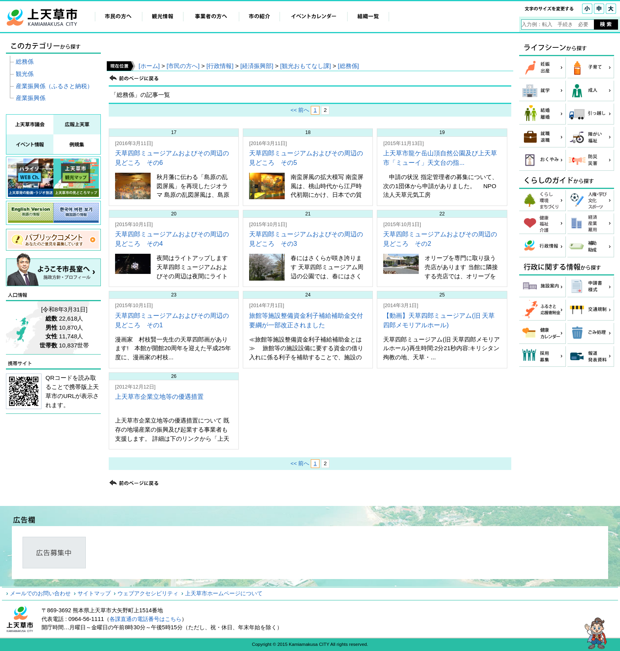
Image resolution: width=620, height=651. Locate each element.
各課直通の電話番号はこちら (145, 619)
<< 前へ (300, 110)
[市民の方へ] (182, 65)
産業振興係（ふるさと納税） (54, 86)
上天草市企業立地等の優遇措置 (159, 396)
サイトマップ (94, 593)
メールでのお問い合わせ (40, 593)
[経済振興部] (256, 65)
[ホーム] (148, 65)
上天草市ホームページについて (224, 593)
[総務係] (348, 65)
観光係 (25, 73)
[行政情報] (219, 65)
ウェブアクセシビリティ (147, 593)
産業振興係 (30, 97)
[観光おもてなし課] (305, 65)
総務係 (25, 61)
